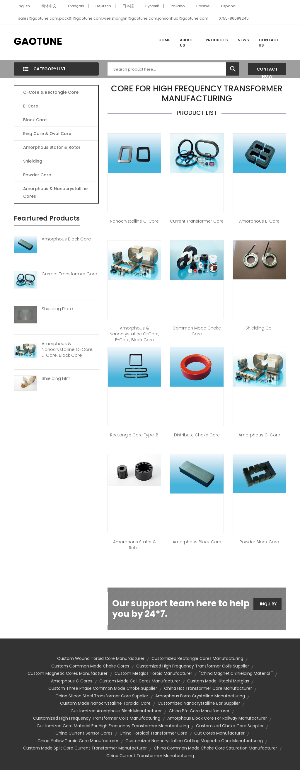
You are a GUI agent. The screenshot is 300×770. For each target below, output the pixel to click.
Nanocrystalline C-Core (134, 221)
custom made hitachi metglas (218, 681)
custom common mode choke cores (90, 666)
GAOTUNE (38, 41)
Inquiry (268, 604)
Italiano (178, 6)
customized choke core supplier (230, 726)
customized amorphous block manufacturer (116, 711)
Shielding (32, 161)
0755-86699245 (234, 18)
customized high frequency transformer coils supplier (192, 666)
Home (164, 40)
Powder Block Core (259, 542)
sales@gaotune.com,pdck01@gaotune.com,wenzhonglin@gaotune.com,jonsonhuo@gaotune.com (113, 18)
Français (76, 6)
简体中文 (49, 6)
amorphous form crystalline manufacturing (200, 696)
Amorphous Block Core (66, 239)
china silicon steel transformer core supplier (101, 696)
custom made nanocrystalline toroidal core (105, 703)
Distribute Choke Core (197, 435)
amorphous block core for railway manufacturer (217, 718)
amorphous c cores (71, 681)
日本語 (128, 6)
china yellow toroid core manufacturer (78, 741)
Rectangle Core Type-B (134, 435)
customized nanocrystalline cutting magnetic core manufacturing (194, 741)
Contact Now (267, 70)
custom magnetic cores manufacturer (68, 673)
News (243, 40)
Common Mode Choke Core (197, 331)
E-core (30, 106)
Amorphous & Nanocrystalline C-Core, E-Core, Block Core (67, 349)
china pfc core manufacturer (199, 711)
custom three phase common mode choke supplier (102, 688)
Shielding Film (56, 378)
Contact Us (269, 42)
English (23, 6)
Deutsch (103, 6)
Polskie (203, 6)
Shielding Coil (259, 328)
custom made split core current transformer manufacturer (85, 748)
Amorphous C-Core (259, 435)
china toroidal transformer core (153, 733)
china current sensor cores (83, 733)
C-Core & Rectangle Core (51, 92)
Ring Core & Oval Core (47, 133)
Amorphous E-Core (259, 221)
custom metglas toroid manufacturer (153, 673)
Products (217, 40)
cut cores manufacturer (219, 733)
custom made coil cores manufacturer (139, 681)
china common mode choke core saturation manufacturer (215, 748)
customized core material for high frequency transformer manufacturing (113, 726)
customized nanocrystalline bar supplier (199, 703)
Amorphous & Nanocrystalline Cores (55, 192)
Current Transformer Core (69, 274)
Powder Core (37, 175)
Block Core (35, 120)
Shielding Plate (57, 309)
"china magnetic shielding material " (236, 673)
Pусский (152, 6)
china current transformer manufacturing (150, 756)
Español (228, 6)
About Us (186, 42)
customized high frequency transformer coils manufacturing (96, 718)
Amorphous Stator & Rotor (52, 147)
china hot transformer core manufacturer (208, 688)
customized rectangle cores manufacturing (197, 658)
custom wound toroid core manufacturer (100, 658)
